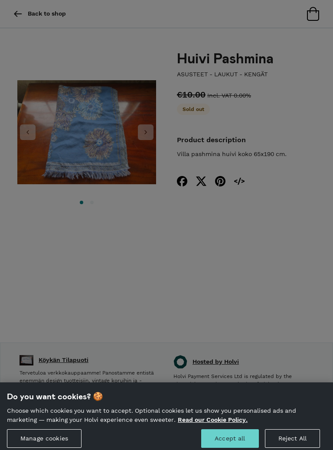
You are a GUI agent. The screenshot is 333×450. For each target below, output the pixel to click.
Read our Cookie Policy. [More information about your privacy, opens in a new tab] (213, 422)
